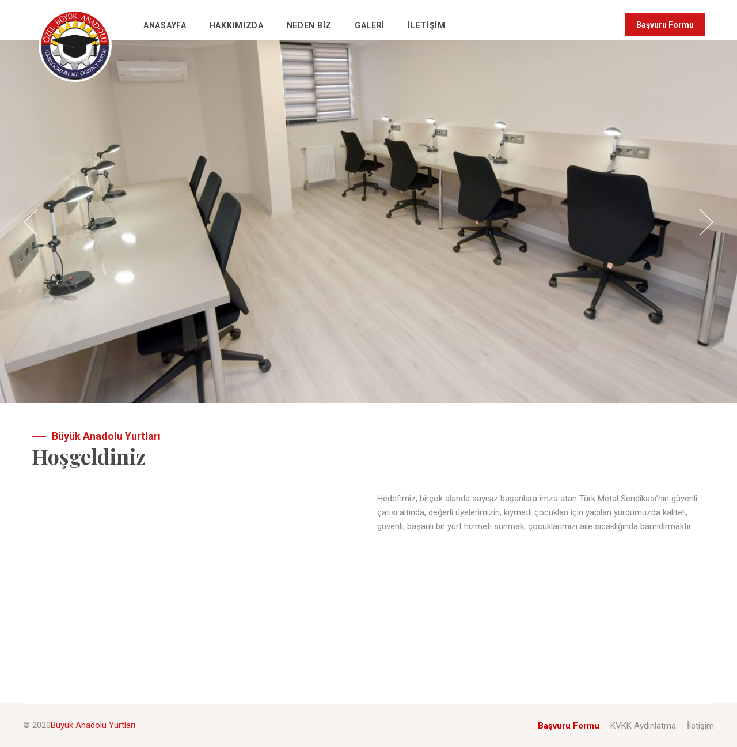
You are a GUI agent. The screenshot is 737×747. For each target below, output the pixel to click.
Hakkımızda (237, 25)
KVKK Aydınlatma (643, 725)
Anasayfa (165, 25)
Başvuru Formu (665, 24)
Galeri (370, 25)
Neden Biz (309, 25)
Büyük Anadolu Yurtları (93, 725)
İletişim (427, 25)
